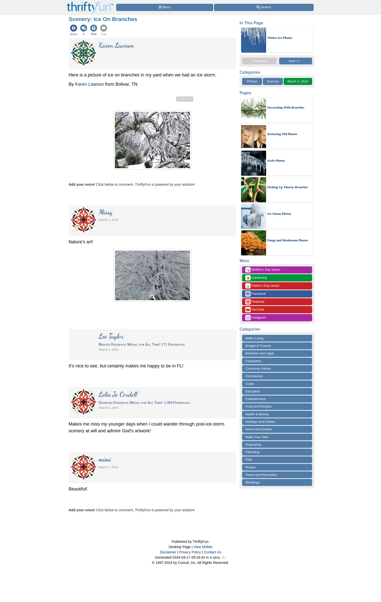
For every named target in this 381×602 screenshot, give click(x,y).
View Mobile (203, 547)
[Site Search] (264, 7)
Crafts (249, 384)
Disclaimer (168, 552)
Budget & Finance (258, 346)
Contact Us (212, 552)
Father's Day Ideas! (262, 285)
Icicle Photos (276, 160)
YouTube (254, 309)
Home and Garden (258, 429)
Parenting (252, 452)
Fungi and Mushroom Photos (287, 240)
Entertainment (255, 399)
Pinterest (254, 302)
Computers (253, 361)
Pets (248, 459)
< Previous (259, 61)
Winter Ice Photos (279, 38)
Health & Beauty (257, 414)
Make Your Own (256, 437)
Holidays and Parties (260, 422)
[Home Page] (90, 3)
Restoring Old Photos (282, 134)
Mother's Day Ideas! (262, 269)
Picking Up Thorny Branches (287, 187)
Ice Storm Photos (279, 214)
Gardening (256, 277)
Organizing (253, 444)
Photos (252, 81)
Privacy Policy (190, 552)
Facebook (255, 293)
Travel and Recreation (261, 475)
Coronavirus (254, 376)
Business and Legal (259, 353)
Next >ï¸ (296, 61)
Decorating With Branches (285, 107)
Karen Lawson (89, 84)
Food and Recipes (258, 406)
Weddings (252, 482)
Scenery (273, 81)
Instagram (255, 317)
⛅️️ (224, 557)
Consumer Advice (258, 368)
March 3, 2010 (297, 81)
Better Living (254, 338)
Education (252, 391)
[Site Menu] (164, 7)
